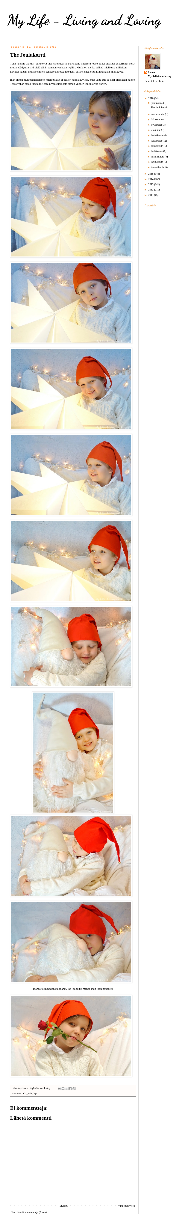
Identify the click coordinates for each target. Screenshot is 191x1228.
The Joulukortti (159, 107)
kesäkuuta (156, 140)
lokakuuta (156, 119)
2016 (151, 98)
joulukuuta (157, 103)
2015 (151, 173)
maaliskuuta (158, 156)
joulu (30, 1093)
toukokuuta (157, 146)
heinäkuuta (157, 135)
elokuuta (156, 130)
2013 (151, 184)
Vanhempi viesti (126, 1205)
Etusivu (64, 1205)
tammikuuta (157, 167)
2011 (151, 195)
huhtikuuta (157, 151)
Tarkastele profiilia (154, 81)
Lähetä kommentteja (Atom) (32, 1212)
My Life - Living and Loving (84, 20)
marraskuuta (158, 114)
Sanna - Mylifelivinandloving (159, 74)
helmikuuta (157, 161)
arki (24, 1093)
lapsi (36, 1093)
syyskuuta (157, 124)
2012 (151, 189)
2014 (151, 179)
